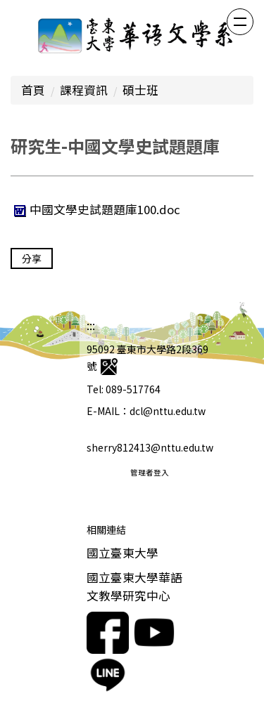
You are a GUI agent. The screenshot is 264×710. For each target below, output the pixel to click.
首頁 (33, 89)
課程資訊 (84, 89)
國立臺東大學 (122, 552)
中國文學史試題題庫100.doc (95, 209)
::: (91, 325)
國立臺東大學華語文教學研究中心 (134, 586)
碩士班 (140, 89)
